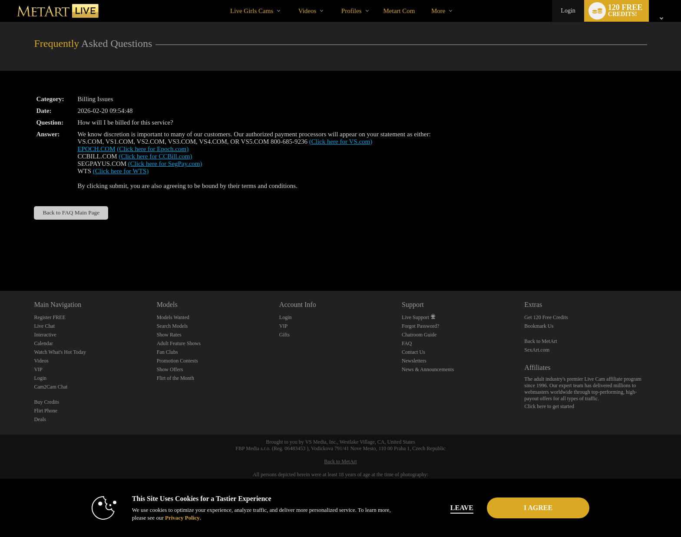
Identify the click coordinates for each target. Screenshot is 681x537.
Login (568, 10)
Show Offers (170, 369)
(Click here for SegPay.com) (165, 163)
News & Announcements (428, 369)
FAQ (407, 343)
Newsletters (414, 361)
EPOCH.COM (96, 148)
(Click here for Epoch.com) (152, 148)
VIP (38, 369)
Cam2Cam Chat (50, 387)
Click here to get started (549, 406)
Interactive (45, 335)
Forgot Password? (420, 326)
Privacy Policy (182, 517)
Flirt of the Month (175, 378)
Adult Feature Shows (179, 343)
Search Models (172, 326)
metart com (399, 10)
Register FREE (49, 317)
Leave (461, 507)
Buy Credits (46, 402)
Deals (40, 419)
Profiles (351, 10)
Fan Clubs (167, 352)
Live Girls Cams (251, 10)
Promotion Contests (177, 361)
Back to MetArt (540, 341)
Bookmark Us (538, 326)
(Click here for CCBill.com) (155, 156)
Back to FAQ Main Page (71, 212)
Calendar (43, 343)
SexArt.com (536, 350)
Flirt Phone (45, 411)
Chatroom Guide (419, 335)
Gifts (284, 335)
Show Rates (169, 335)
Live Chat (44, 326)
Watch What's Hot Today (60, 352)
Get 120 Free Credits (546, 317)
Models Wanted (173, 317)
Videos (307, 10)
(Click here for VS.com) (341, 141)
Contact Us (413, 352)
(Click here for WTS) (121, 171)
